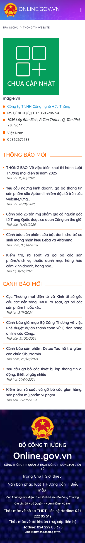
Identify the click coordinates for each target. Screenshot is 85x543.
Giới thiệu (53, 476)
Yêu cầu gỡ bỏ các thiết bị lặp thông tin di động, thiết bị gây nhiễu (44, 372)
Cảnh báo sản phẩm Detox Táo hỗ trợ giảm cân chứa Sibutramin (44, 351)
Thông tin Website (36, 27)
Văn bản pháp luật (24, 484)
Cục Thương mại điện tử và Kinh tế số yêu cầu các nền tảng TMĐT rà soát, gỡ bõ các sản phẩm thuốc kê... (44, 302)
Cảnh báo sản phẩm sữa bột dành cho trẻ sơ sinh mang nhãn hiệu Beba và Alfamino (44, 237)
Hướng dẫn (56, 484)
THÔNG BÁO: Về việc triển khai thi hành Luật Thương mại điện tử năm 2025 (44, 170)
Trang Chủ (31, 476)
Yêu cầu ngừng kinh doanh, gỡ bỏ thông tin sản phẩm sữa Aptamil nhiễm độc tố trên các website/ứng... (44, 193)
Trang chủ (10, 27)
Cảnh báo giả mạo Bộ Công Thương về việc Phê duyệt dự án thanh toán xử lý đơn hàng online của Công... (44, 328)
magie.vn (11, 98)
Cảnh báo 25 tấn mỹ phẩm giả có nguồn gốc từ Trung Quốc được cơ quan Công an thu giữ (44, 217)
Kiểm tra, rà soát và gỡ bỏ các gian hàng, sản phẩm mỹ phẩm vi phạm (44, 392)
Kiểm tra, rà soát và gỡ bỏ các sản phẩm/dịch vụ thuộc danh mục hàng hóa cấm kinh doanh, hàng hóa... (44, 260)
